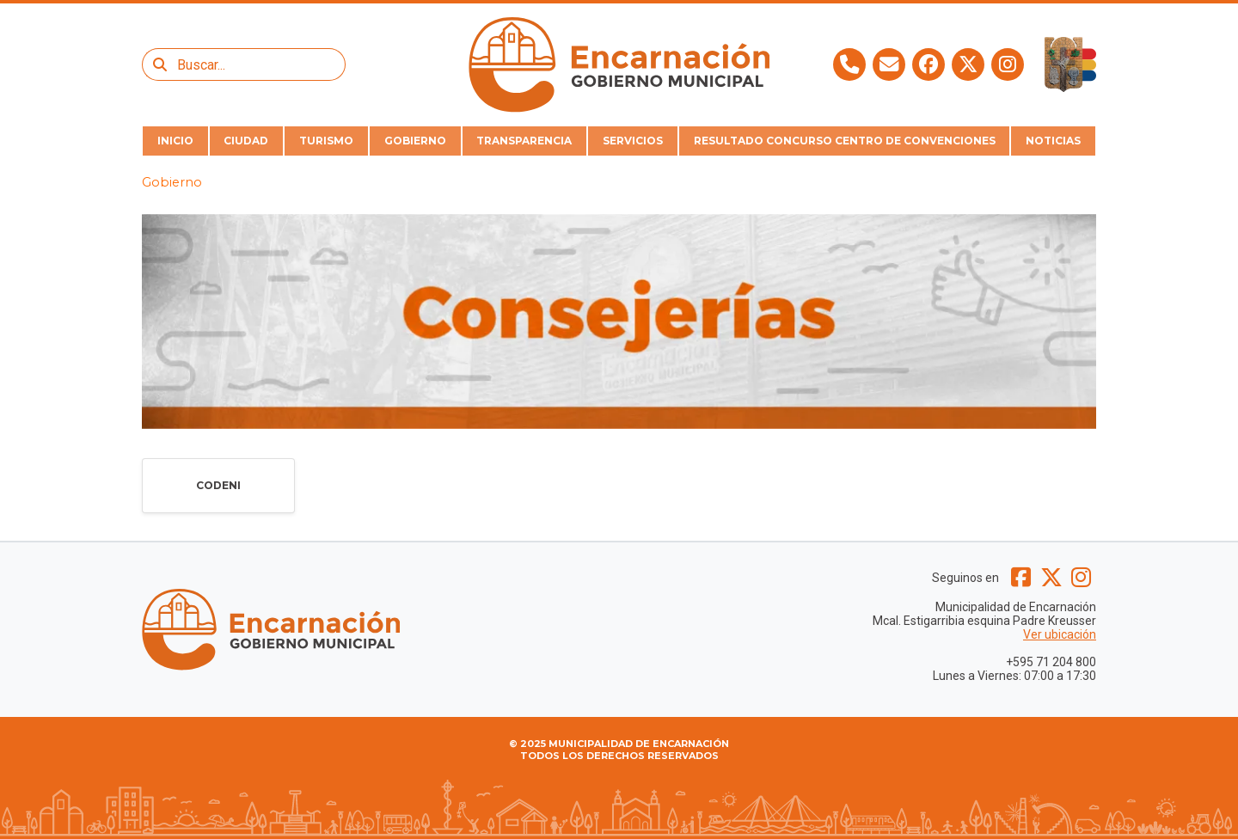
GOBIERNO (415, 140)
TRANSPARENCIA (524, 140)
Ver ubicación (1059, 634)
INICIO (175, 140)
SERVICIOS (633, 140)
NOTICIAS (1053, 140)
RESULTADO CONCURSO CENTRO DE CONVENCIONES (845, 140)
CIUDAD (246, 140)
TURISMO (326, 140)
